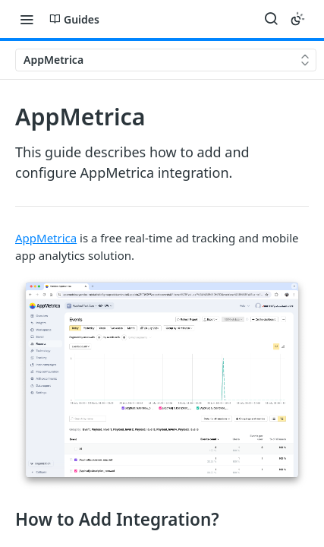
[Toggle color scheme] (297, 19)
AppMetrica (46, 237)
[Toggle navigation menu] (26, 19)
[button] (162, 383)
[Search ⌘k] (271, 19)
